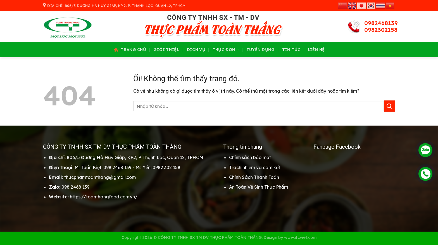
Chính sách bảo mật (250, 157)
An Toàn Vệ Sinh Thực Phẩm (258, 187)
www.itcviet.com (300, 237)
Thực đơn (226, 49)
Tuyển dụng (260, 49)
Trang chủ (129, 50)
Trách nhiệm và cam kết (254, 167)
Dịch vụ (196, 49)
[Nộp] (389, 105)
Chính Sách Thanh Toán (254, 177)
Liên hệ (316, 49)
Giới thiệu (166, 49)
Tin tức (291, 49)
